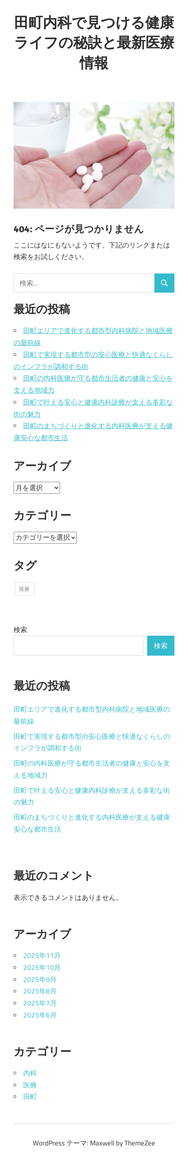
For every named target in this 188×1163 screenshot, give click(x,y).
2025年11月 (42, 955)
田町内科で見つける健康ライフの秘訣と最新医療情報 (94, 42)
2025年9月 (40, 979)
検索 (20, 629)
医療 (30, 1085)
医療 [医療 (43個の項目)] (24, 589)
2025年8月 (40, 991)
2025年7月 (40, 1003)
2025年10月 (42, 967)
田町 (30, 1096)
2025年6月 (40, 1015)
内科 (30, 1073)
